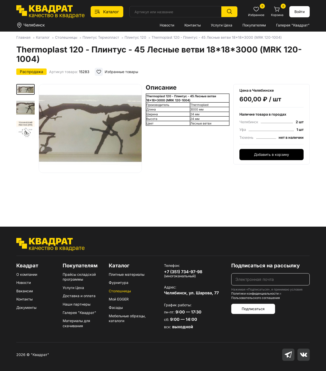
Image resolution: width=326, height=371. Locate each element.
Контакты (192, 25)
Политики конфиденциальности (255, 293)
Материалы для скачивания (76, 323)
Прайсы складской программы (79, 277)
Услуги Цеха (221, 25)
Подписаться (253, 309)
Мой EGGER (119, 299)
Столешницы (120, 291)
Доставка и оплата (79, 296)
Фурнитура (118, 282)
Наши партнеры (76, 304)
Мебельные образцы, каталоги (127, 318)
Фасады (116, 307)
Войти (299, 11)
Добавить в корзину (271, 154)
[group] (90, 148)
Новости (167, 25)
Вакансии (24, 291)
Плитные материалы (126, 274)
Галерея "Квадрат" (293, 25)
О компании (26, 274)
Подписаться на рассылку (265, 266)
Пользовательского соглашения (255, 298)
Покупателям (254, 25)
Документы (26, 307)
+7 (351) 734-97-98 (183, 271)
